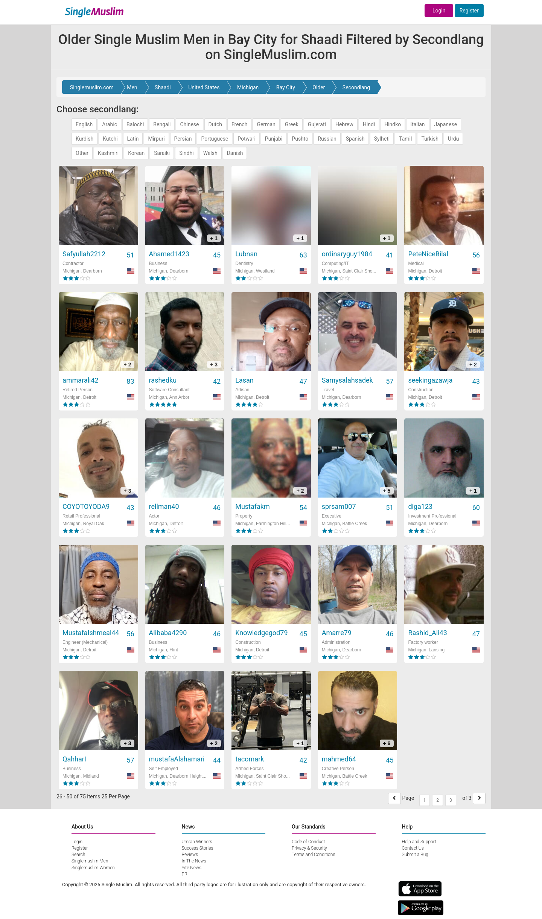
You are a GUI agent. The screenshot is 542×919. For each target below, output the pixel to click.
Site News (192, 867)
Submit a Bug (415, 854)
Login (439, 11)
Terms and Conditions (313, 854)
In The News (194, 861)
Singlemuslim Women (93, 867)
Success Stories (197, 848)
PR (184, 874)
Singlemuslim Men (90, 861)
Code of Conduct (308, 841)
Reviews (190, 854)
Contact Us (413, 848)
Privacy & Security (309, 848)
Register (469, 11)
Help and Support (419, 841)
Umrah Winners (197, 841)
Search (78, 854)
